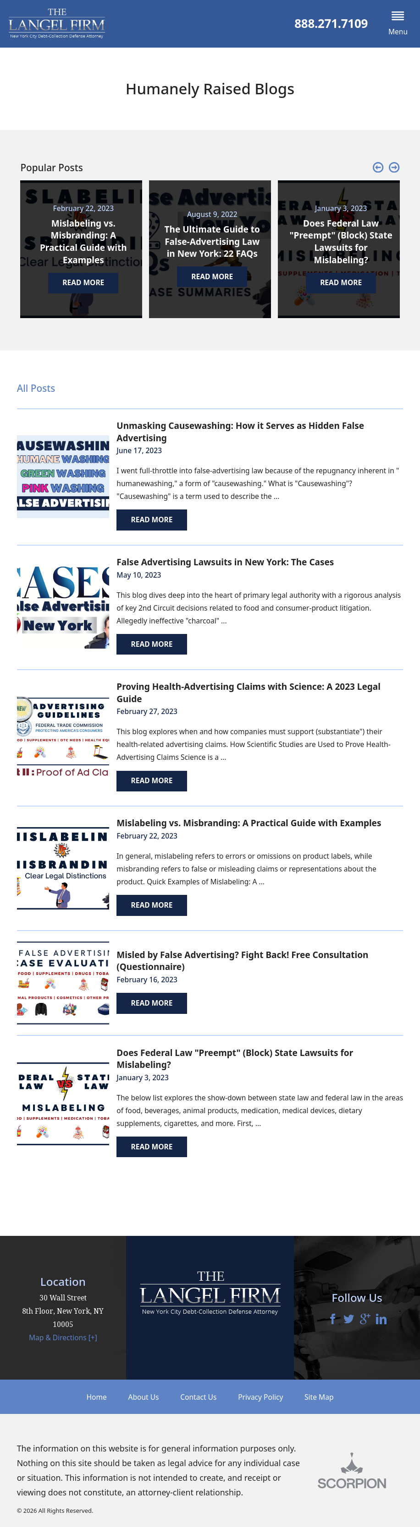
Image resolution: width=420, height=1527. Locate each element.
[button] (398, 24)
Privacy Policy (260, 1397)
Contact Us (198, 1397)
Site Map (318, 1397)
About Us (143, 1397)
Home (97, 1397)
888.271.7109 (331, 24)
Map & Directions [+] (63, 1337)
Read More (151, 519)
